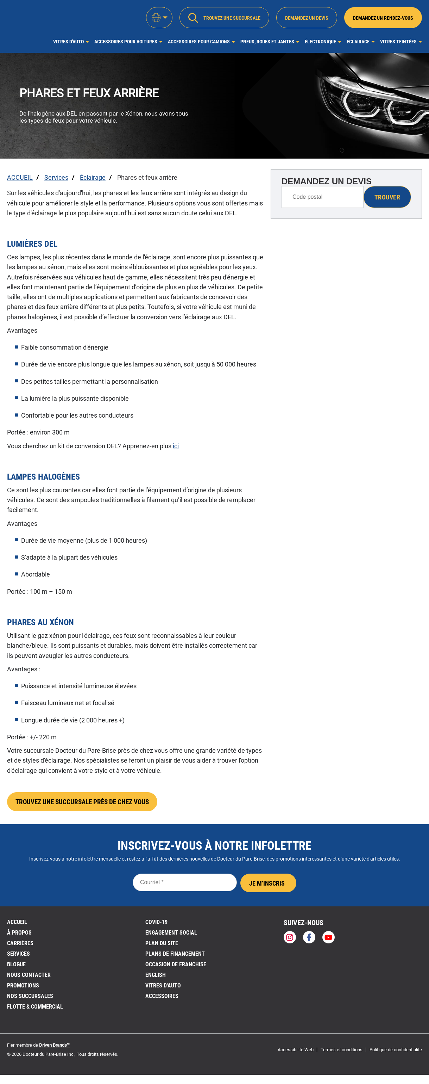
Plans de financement (175, 956)
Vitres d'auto (68, 41)
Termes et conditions (341, 1052)
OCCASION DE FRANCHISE (175, 966)
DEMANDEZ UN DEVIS (327, 181)
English (155, 977)
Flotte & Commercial (35, 1009)
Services (18, 956)
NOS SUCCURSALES (30, 998)
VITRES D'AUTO (163, 988)
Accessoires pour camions (199, 41)
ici (176, 446)
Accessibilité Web (296, 1052)
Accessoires (161, 998)
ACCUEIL (17, 924)
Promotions (23, 988)
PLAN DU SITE (161, 945)
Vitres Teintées (398, 41)
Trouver (387, 197)
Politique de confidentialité (396, 1052)
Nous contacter (29, 977)
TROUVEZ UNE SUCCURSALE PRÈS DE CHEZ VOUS (87, 803)
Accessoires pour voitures (125, 41)
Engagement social (171, 935)
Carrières (20, 945)
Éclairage (358, 41)
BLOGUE (16, 966)
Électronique (320, 41)
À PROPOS (19, 935)
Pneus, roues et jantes (267, 41)
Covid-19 (156, 924)
